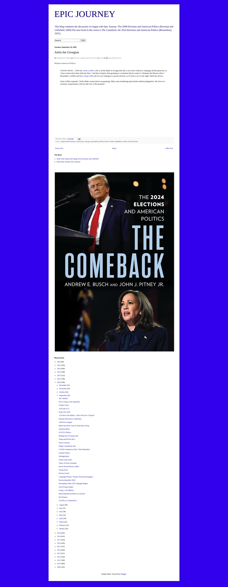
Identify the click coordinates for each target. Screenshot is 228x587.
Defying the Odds (63, 58)
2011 (59, 560)
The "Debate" (63, 398)
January (62, 529)
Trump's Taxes (64, 405)
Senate (125, 141)
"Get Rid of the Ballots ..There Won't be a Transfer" (77, 415)
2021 (59, 379)
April (61, 518)
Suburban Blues (64, 429)
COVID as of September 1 (68, 501)
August (62, 505)
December (63, 385)
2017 (59, 540)
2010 (59, 564)
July (61, 508)
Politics (112, 141)
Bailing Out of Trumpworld (68, 436)
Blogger (123, 574)
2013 (59, 553)
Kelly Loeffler (88, 70)
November (63, 389)
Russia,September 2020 (67, 480)
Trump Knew (63, 470)
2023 (59, 372)
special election (133, 141)
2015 (59, 547)
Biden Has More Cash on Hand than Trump (74, 426)
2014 (59, 550)
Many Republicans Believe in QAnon (72, 494)
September (63, 395)
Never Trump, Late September (69, 402)
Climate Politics (64, 453)
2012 (59, 557)
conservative (80, 141)
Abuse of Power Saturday (68, 463)
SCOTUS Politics (65, 432)
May (61, 515)
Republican (118, 141)
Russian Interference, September (70, 419)
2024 (59, 369)
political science (104, 141)
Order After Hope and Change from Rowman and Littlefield (78, 159)
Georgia (87, 141)
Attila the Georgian (65, 422)
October (62, 392)
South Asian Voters (65, 460)
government (94, 141)
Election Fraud (64, 473)
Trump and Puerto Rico (67, 439)
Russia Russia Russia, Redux (69, 466)
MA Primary (63, 497)
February (62, 525)
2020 (59, 382)
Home (114, 148)
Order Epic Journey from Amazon (68, 162)
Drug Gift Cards (64, 412)
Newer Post (59, 148)
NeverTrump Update (66, 487)
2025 (59, 365)
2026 (59, 362)
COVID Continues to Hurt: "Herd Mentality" (74, 449)
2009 (59, 567)
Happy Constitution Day (67, 446)
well (101, 58)
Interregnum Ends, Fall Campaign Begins (73, 483)
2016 (59, 543)
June (61, 512)
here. (162, 76)
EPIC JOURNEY (84, 14)
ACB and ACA (64, 409)
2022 (59, 375)
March (61, 522)
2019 (59, 533)
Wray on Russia (64, 443)
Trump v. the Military (66, 490)
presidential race (115, 58)
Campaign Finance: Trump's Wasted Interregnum (76, 477)
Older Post (169, 148)
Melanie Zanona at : (65, 63)
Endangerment (64, 456)
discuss (76, 58)
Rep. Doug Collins (87, 76)
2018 (59, 536)
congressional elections (88, 58)
